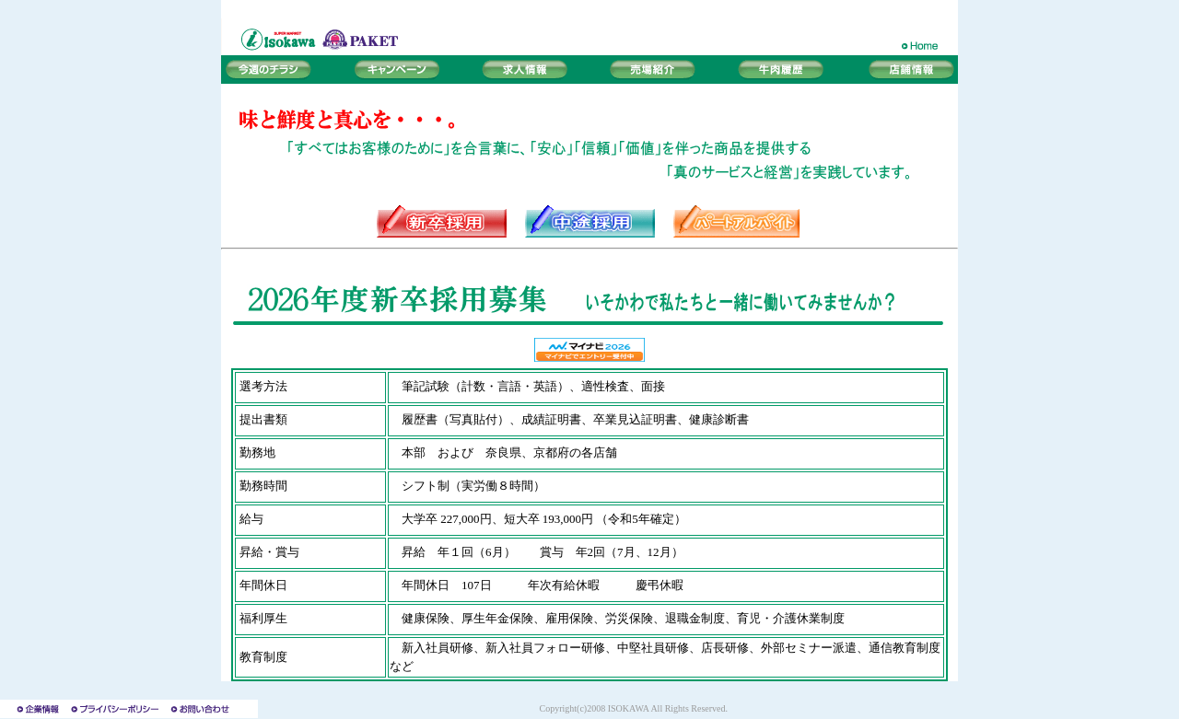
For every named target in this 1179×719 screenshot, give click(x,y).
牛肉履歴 (782, 69)
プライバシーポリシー (116, 709)
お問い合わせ (212, 709)
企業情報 (33, 709)
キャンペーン (396, 69)
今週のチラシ (276, 69)
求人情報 (525, 69)
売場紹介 (654, 69)
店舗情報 (902, 69)
